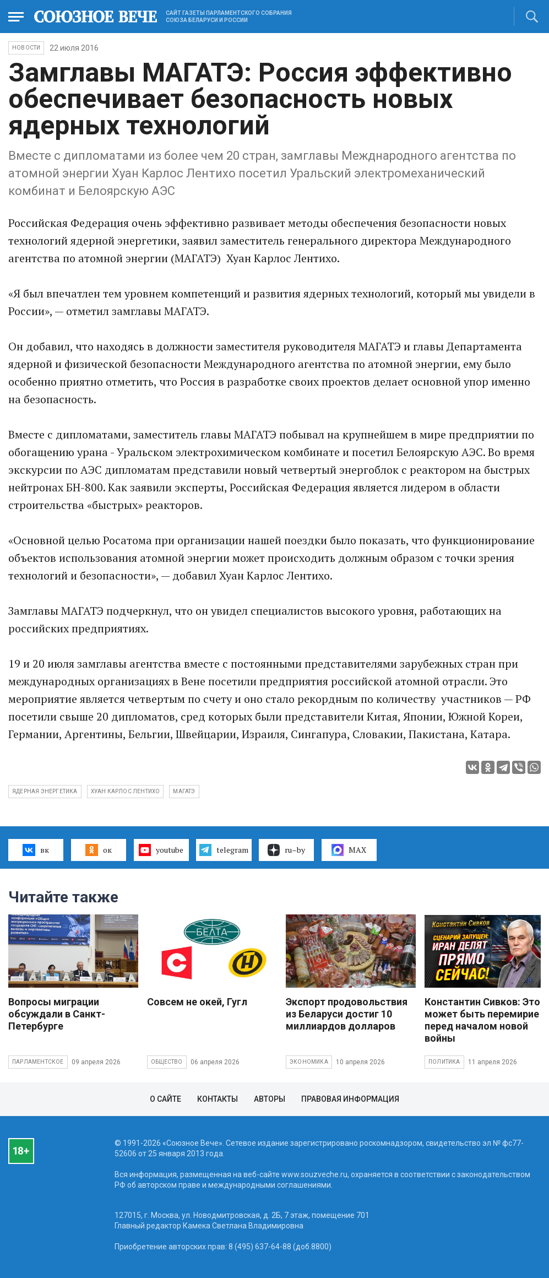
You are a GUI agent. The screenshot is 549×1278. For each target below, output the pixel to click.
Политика (444, 1062)
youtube (161, 850)
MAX (348, 850)
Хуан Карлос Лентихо (125, 791)
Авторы (269, 1099)
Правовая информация (350, 1099)
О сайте (165, 1099)
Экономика (309, 1062)
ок (98, 850)
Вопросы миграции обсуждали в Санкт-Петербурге (56, 1014)
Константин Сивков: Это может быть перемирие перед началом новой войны (482, 1020)
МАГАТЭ (184, 791)
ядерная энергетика (45, 791)
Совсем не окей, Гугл (197, 1002)
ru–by (286, 850)
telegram (223, 850)
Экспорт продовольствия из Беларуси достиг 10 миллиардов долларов (346, 1014)
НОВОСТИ (26, 48)
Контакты (217, 1099)
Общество (167, 1062)
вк (35, 850)
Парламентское (38, 1062)
